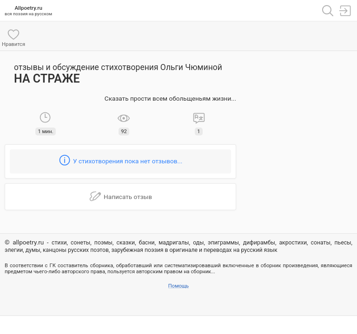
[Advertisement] (296, 102)
